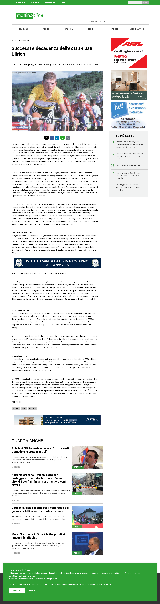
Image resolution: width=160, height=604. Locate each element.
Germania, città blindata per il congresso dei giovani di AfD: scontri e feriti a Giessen (40, 509)
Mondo (91, 29)
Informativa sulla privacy (46, 579)
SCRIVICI (62, 2)
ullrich (24, 408)
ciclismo (16, 408)
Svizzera (69, 29)
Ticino (46, 29)
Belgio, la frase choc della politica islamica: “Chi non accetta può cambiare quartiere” (129, 156)
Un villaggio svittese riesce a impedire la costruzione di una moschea (128, 187)
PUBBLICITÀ (21, 2)
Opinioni (114, 29)
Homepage (23, 29)
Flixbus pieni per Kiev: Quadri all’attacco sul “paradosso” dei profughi (128, 175)
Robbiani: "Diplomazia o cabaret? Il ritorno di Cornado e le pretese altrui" (40, 450)
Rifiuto (32, 590)
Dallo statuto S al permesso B (128, 165)
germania (32, 408)
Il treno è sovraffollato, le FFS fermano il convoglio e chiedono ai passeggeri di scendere (129, 144)
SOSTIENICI (35, 2)
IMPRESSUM (50, 2)
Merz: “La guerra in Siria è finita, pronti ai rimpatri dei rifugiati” (38, 536)
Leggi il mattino (137, 29)
